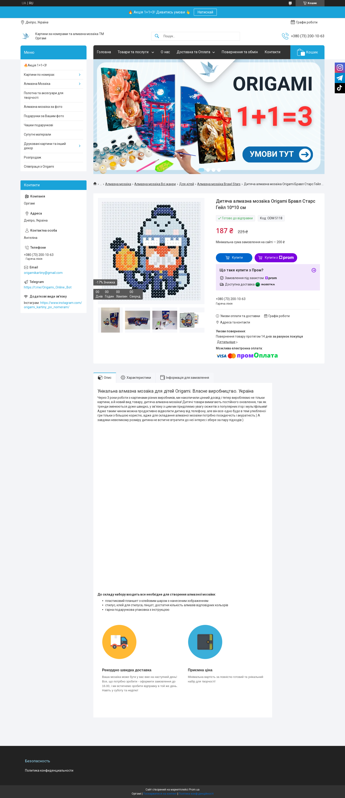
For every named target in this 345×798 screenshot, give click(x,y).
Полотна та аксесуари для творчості (43, 95)
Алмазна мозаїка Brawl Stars (218, 184)
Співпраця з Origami (39, 166)
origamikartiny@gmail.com (43, 273)
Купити (237, 257)
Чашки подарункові (38, 125)
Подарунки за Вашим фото (44, 116)
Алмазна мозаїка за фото (43, 107)
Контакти (272, 52)
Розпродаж (32, 157)
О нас (165, 52)
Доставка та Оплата (193, 52)
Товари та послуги (133, 52)
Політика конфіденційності (196, 793)
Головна (104, 52)
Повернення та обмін (240, 52)
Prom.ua (194, 789)
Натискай (205, 12)
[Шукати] (157, 36)
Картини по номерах (39, 74)
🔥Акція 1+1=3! (35, 65)
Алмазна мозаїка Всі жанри (155, 184)
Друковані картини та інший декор (45, 146)
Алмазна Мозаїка (37, 84)
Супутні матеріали (37, 134)
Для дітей (186, 184)
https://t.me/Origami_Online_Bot (48, 287)
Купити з (279, 258)
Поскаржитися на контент (160, 793)
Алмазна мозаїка (118, 184)
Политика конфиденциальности (49, 770)
